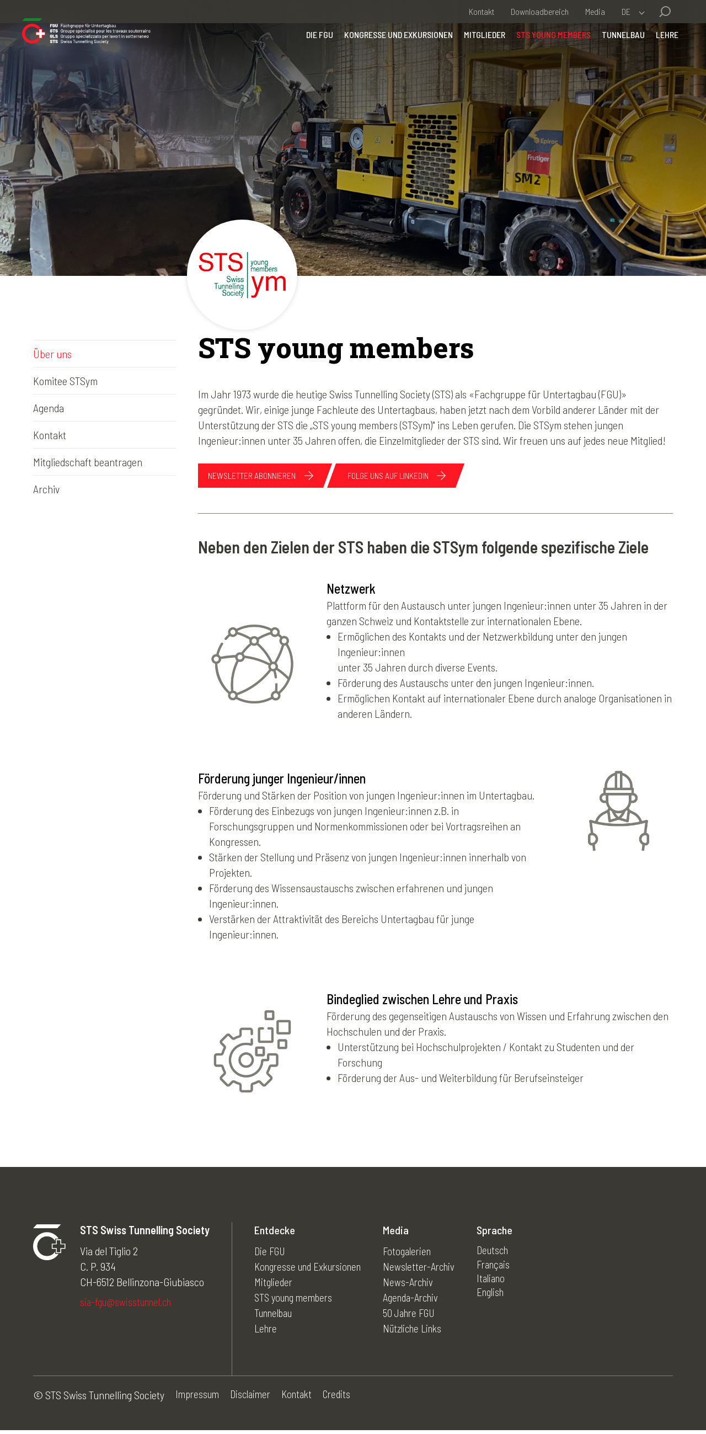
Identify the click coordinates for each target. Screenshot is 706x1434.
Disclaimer (255, 1398)
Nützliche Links (425, 1330)
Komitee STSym (65, 380)
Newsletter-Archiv (430, 1269)
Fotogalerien (419, 1253)
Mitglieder (473, 57)
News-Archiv (419, 1284)
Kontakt (481, 11)
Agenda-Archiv (423, 1300)
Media (595, 11)
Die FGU (308, 57)
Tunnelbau (612, 57)
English (505, 1300)
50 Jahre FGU (422, 1315)
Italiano (505, 1284)
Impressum (198, 1398)
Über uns (52, 353)
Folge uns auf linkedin (417, 476)
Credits (347, 1398)
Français (508, 1269)
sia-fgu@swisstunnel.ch (129, 1305)
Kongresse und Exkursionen (387, 57)
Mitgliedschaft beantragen (87, 461)
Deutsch (507, 1253)
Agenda (48, 407)
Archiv (46, 488)
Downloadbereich (540, 11)
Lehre (656, 57)
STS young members (542, 57)
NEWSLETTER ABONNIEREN (260, 476)
